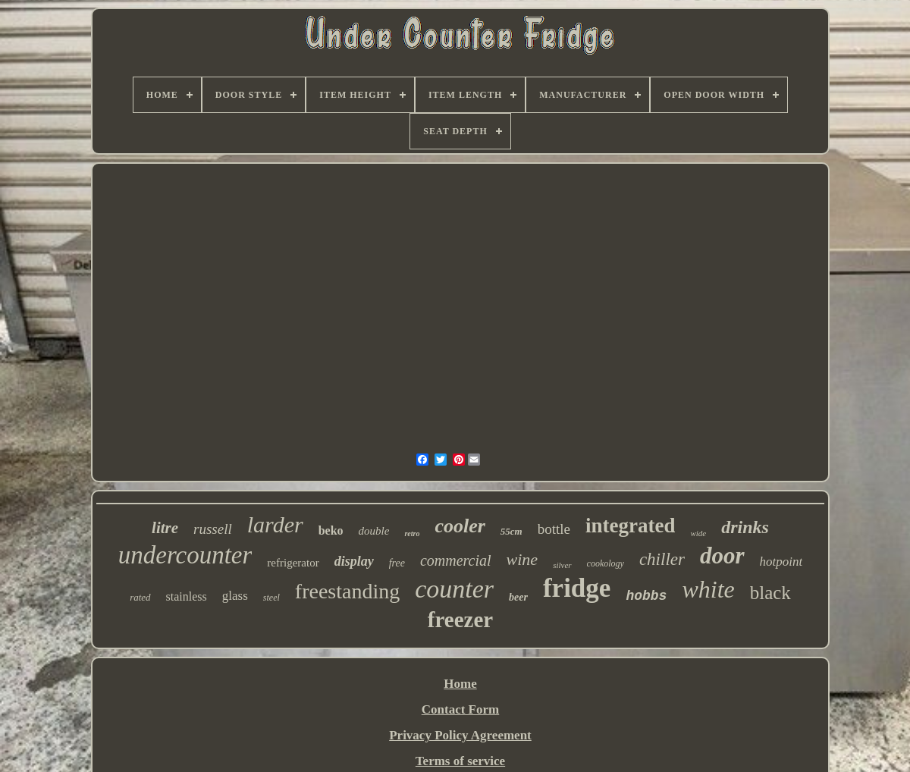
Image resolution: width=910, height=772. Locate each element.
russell (212, 529)
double (374, 531)
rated (140, 597)
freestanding (347, 591)
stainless (186, 596)
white (708, 589)
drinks (745, 527)
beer (518, 597)
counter (454, 589)
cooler (460, 526)
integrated (630, 525)
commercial (455, 560)
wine (522, 559)
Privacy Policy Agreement (460, 735)
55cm (511, 531)
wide (698, 533)
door (722, 555)
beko (331, 530)
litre (165, 528)
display (354, 561)
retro (411, 533)
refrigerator (292, 563)
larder (275, 524)
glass (235, 595)
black (770, 592)
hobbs (646, 596)
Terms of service (460, 761)
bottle (554, 529)
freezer (460, 619)
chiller (662, 559)
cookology (605, 563)
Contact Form (460, 709)
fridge (576, 588)
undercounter (185, 555)
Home (460, 683)
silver (562, 565)
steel (271, 597)
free (397, 563)
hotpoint (781, 561)
